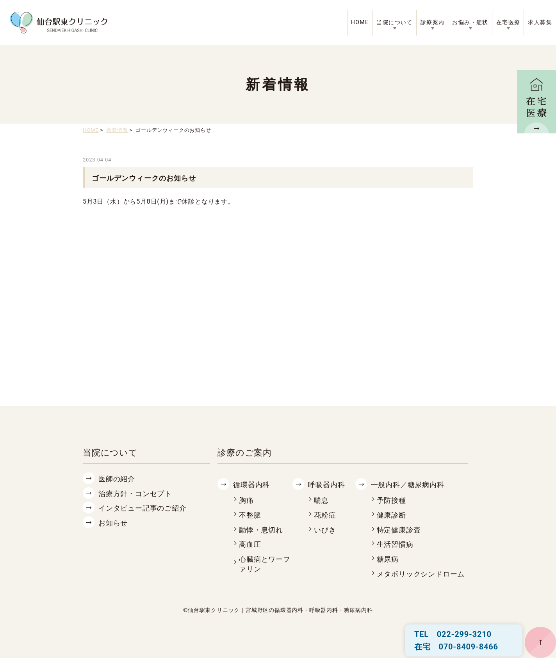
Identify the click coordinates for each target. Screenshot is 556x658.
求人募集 (540, 22)
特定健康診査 (399, 530)
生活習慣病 (395, 544)
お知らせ (113, 523)
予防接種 (391, 500)
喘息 (321, 500)
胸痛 (246, 500)
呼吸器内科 (326, 485)
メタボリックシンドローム (421, 574)
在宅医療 (508, 22)
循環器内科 (251, 485)
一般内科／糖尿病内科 (407, 485)
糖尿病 (388, 559)
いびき (325, 530)
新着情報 (117, 130)
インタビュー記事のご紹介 (142, 508)
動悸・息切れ (261, 530)
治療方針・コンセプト (135, 494)
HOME (360, 22)
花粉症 (325, 515)
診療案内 (433, 22)
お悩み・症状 (470, 22)
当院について (394, 22)
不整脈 (250, 515)
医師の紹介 (116, 479)
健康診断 (391, 515)
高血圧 (250, 544)
